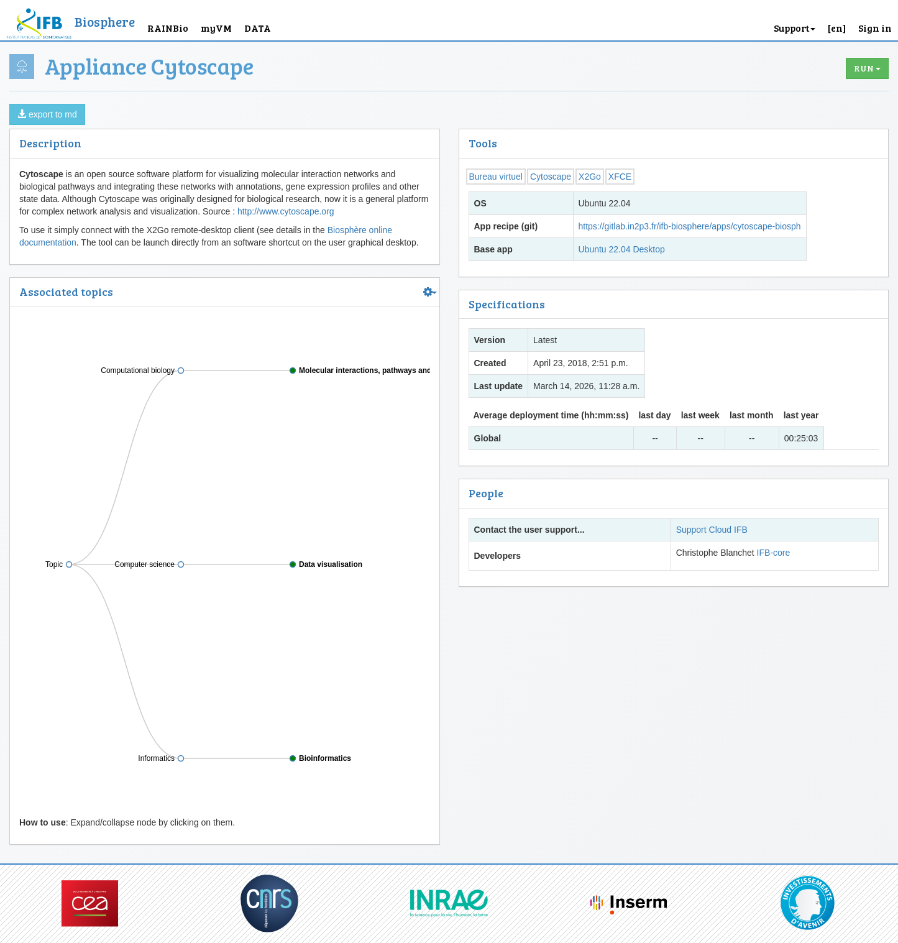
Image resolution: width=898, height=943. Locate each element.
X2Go (590, 177)
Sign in (875, 27)
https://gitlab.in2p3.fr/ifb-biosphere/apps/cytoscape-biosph (690, 226)
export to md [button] (47, 114)
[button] (837, 20)
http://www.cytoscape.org (285, 211)
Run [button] (867, 68)
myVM (216, 27)
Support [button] (794, 27)
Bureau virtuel (496, 177)
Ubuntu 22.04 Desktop (622, 249)
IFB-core (773, 553)
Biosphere (105, 21)
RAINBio (167, 27)
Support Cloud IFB (712, 530)
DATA (257, 27)
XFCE (619, 177)
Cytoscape (550, 177)
